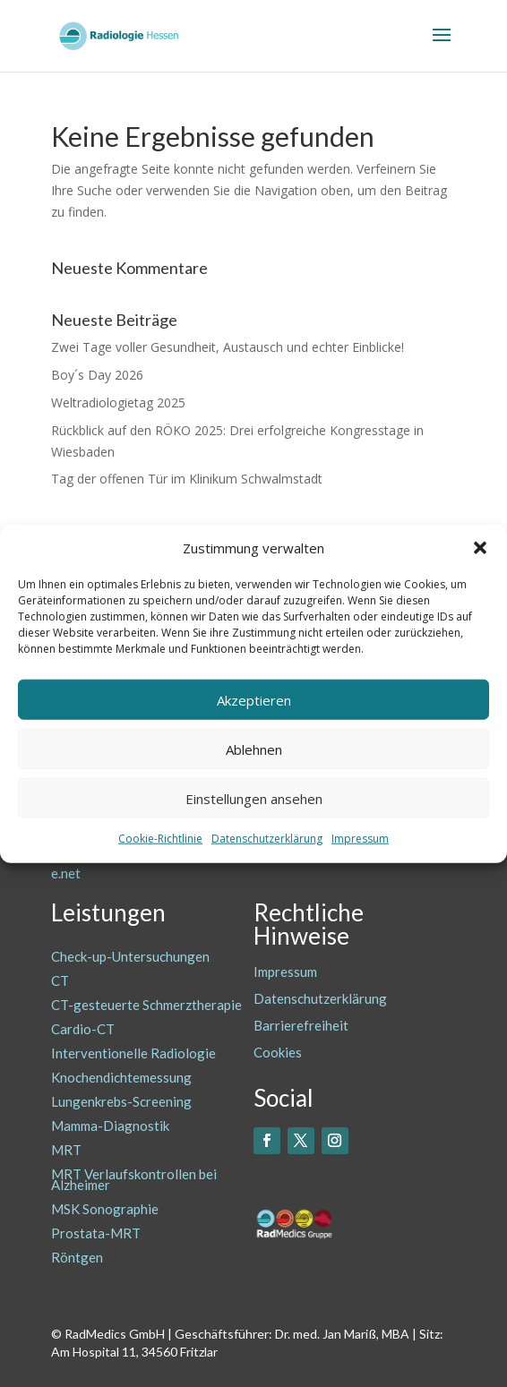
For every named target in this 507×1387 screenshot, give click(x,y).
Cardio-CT (83, 1029)
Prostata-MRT (96, 1233)
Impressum (360, 838)
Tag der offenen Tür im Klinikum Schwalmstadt (186, 478)
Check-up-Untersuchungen (130, 956)
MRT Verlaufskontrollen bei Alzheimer (134, 1179)
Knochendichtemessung (121, 1077)
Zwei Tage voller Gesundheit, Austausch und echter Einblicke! (227, 346)
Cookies (278, 1052)
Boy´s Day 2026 (97, 374)
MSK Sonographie (105, 1209)
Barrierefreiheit (301, 1025)
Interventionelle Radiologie (133, 1053)
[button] (480, 548)
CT (60, 980)
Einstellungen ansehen (253, 799)
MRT (66, 1150)
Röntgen (77, 1257)
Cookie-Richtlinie (160, 838)
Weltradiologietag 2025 (118, 402)
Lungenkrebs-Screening (121, 1101)
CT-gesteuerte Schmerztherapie (146, 1005)
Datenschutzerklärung (266, 838)
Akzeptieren (254, 700)
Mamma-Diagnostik (110, 1125)
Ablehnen (254, 749)
